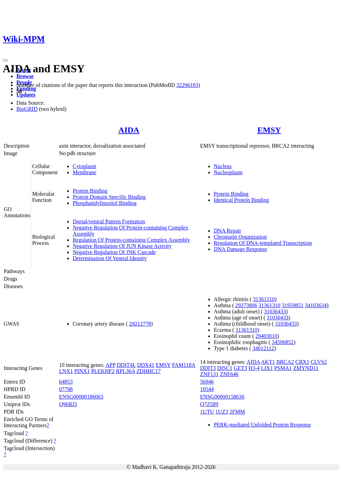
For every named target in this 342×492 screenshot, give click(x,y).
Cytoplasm (84, 166)
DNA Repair (227, 231)
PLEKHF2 (102, 371)
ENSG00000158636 (222, 397)
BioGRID (27, 109)
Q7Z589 (209, 404)
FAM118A (183, 365)
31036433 (275, 311)
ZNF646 (229, 374)
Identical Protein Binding (241, 200)
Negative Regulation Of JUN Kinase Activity (122, 246)
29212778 (140, 324)
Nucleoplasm (228, 172)
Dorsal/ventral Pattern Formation (109, 221)
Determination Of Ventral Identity (110, 258)
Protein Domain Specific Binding (109, 197)
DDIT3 (208, 368)
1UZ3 (221, 412)
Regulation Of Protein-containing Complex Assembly (131, 240)
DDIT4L (126, 365)
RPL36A (125, 371)
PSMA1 (283, 368)
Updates (25, 95)
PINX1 (82, 371)
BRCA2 (285, 362)
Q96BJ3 (68, 404)
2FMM (237, 412)
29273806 (246, 305)
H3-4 (254, 368)
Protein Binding (90, 191)
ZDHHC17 (149, 371)
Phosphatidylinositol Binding (105, 203)
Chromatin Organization (240, 237)
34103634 (316, 305)
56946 (207, 382)
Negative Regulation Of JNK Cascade (114, 252)
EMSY (269, 129)
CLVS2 (319, 362)
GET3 (240, 368)
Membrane (84, 172)
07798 (66, 389)
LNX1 (66, 371)
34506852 (283, 342)
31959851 (292, 305)
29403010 (266, 336)
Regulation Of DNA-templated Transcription (263, 243)
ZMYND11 (305, 368)
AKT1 (268, 362)
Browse (24, 76)
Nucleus (222, 166)
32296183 (187, 85)
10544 (207, 389)
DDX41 (145, 365)
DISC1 (224, 368)
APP (110, 365)
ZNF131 (209, 374)
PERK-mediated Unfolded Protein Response (262, 425)
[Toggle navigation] (5, 60)
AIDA (128, 129)
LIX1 (267, 368)
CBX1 (302, 362)
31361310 (264, 299)
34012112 (263, 348)
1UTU (207, 412)
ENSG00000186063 (81, 397)
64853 (66, 382)
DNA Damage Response (240, 249)
